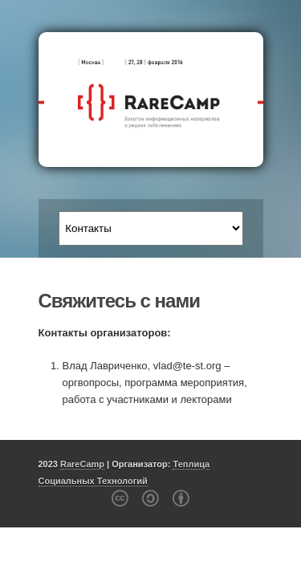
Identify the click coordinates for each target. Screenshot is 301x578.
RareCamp (82, 464)
